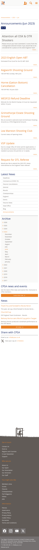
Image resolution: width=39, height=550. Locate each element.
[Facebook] (4, 531)
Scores (4, 486)
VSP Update (7, 143)
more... (34, 50)
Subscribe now (19, 295)
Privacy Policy (6, 513)
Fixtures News (7, 203)
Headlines (6, 178)
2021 (5, 268)
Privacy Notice (6, 515)
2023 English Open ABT (14, 57)
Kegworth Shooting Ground (16, 70)
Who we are (6, 461)
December (8, 234)
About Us (5, 465)
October (7, 239)
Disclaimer (5, 520)
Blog (4, 209)
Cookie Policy (6, 518)
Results (5, 190)
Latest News (8, 174)
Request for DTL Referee (15, 159)
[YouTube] (16, 531)
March (7, 257)
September (8, 242)
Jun (18, 17)
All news (19, 327)
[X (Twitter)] (23, 531)
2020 (5, 271)
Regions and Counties (9, 451)
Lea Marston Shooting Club (16, 130)
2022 (5, 265)
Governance (6, 510)
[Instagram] (10, 531)
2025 (5, 226)
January (7, 262)
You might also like (9, 480)
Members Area (7, 484)
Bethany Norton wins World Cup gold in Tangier (19, 318)
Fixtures (4, 489)
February (8, 259)
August (7, 244)
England (5, 196)
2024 (5, 229)
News (4, 300)
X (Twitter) (20, 341)
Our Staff (5, 475)
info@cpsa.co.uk (14, 337)
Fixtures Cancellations (10, 184)
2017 (5, 280)
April (6, 254)
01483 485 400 (6, 545)
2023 (13, 17)
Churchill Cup (6, 312)
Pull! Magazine (7, 494)
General (5, 187)
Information (6, 504)
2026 (5, 222)
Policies (4, 508)
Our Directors (6, 473)
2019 (5, 274)
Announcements (5, 17)
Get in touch (6, 442)
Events (5, 200)
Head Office (7, 206)
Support (4, 456)
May (6, 252)
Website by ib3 (5, 547)
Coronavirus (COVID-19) (10, 181)
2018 (5, 277)
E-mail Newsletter (8, 454)
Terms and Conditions (9, 523)
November (8, 237)
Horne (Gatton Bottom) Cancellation (14, 84)
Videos (4, 496)
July (6, 247)
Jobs (3, 499)
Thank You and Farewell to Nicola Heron (16, 306)
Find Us (4, 449)
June (6, 249)
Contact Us (5, 446)
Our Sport (5, 468)
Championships (8, 193)
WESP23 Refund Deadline (15, 98)
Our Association (7, 470)
